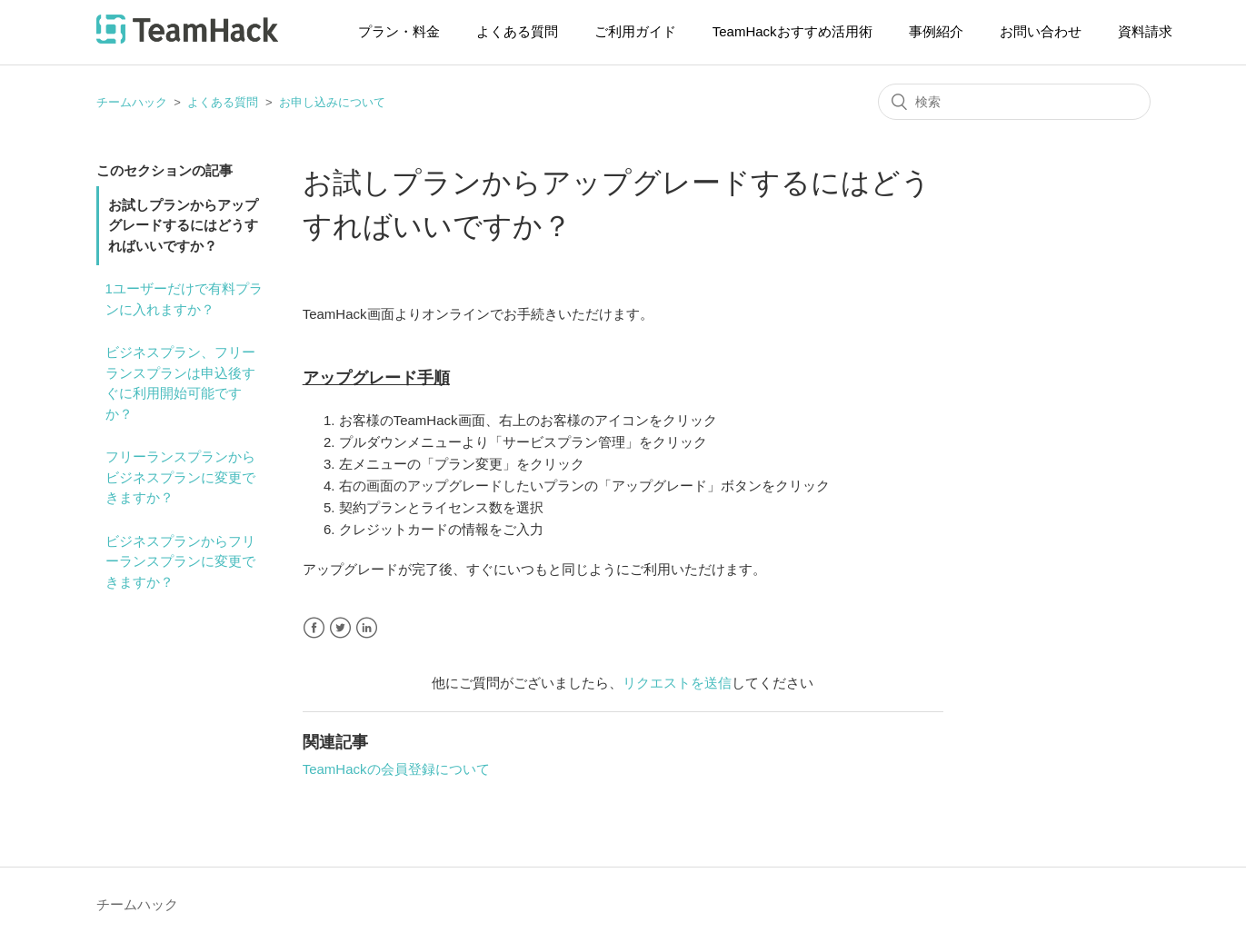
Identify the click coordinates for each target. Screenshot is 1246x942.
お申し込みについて (332, 102)
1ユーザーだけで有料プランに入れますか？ (184, 299)
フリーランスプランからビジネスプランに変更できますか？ (180, 477)
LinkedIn (366, 628)
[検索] (1014, 102)
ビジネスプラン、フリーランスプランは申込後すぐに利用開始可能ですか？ (180, 382)
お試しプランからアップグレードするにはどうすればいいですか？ (183, 225)
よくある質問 (517, 31)
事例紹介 (936, 31)
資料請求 (1145, 31)
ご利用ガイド (635, 31)
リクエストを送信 (677, 682)
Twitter (340, 628)
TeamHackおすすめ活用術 (792, 31)
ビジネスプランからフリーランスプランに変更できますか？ (180, 561)
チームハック (131, 102)
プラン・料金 (399, 31)
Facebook (314, 628)
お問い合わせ (1041, 31)
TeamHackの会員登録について (396, 769)
